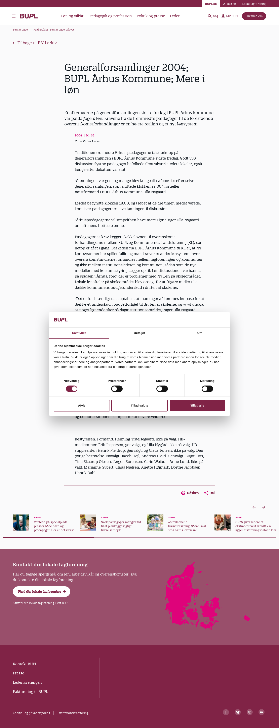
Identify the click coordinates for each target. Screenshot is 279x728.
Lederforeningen (27, 682)
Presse (18, 673)
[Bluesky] (238, 712)
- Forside (29, 16)
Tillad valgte (139, 405)
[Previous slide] (254, 507)
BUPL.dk (211, 4)
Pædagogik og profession (110, 16)
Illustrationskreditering (72, 713)
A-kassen (229, 4)
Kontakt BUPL (25, 664)
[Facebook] (226, 712)
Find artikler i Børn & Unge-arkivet (54, 29)
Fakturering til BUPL (30, 691)
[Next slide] (263, 507)
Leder (175, 16)
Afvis (81, 405)
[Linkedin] (261, 712)
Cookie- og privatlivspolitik (31, 713)
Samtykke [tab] (79, 333)
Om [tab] (199, 333)
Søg (212, 16)
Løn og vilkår (72, 16)
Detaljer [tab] (139, 333)
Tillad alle (197, 405)
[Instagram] (250, 712)
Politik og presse (151, 16)
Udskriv (190, 493)
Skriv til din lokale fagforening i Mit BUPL (41, 603)
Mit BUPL (230, 16)
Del (209, 493)
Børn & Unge (20, 29)
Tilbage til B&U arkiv (35, 43)
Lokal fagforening (254, 4)
